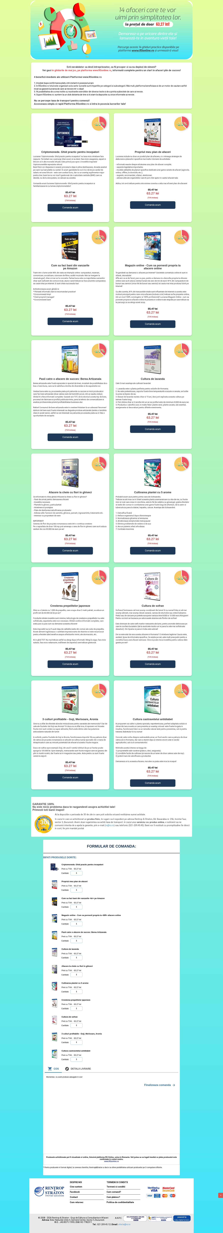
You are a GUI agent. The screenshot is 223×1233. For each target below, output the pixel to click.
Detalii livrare (78, 1068)
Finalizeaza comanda (160, 1085)
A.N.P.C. (118, 1218)
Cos (53, 1068)
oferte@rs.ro (124, 1224)
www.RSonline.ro (111, 1161)
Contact (74, 1197)
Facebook (75, 1192)
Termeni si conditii (116, 1187)
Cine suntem (76, 1187)
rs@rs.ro (109, 825)
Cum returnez (76, 1202)
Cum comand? (114, 1192)
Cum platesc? (113, 1197)
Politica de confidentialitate (120, 1202)
